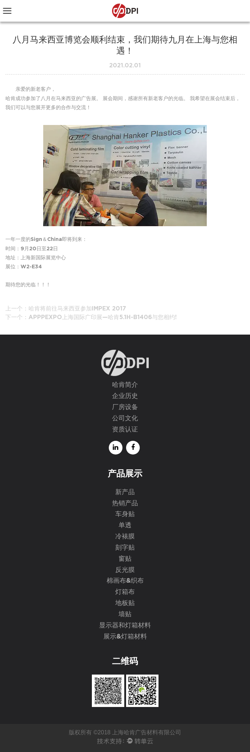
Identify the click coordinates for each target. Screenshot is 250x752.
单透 (125, 525)
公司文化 (125, 418)
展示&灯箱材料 (125, 637)
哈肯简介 (125, 385)
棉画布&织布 (125, 581)
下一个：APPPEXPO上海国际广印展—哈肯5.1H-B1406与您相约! (91, 317)
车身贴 (125, 514)
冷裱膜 (125, 536)
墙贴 (125, 614)
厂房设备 (125, 407)
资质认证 (125, 429)
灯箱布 (125, 592)
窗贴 (125, 559)
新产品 (125, 492)
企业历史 (125, 396)
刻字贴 (125, 548)
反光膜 (125, 570)
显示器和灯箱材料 (125, 625)
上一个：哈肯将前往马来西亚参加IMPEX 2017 (65, 309)
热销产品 (125, 503)
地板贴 (125, 603)
